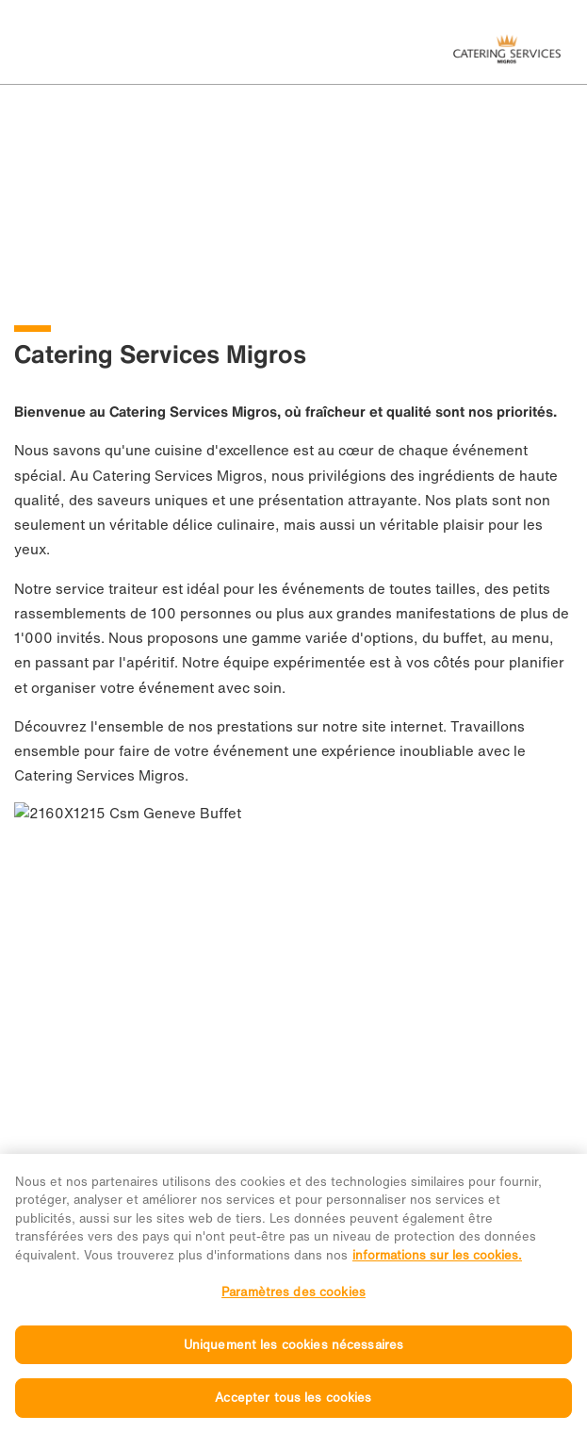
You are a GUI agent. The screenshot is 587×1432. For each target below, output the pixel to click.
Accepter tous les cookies (293, 1412)
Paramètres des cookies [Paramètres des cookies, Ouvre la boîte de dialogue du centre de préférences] (293, 1305)
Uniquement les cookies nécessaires (293, 1358)
